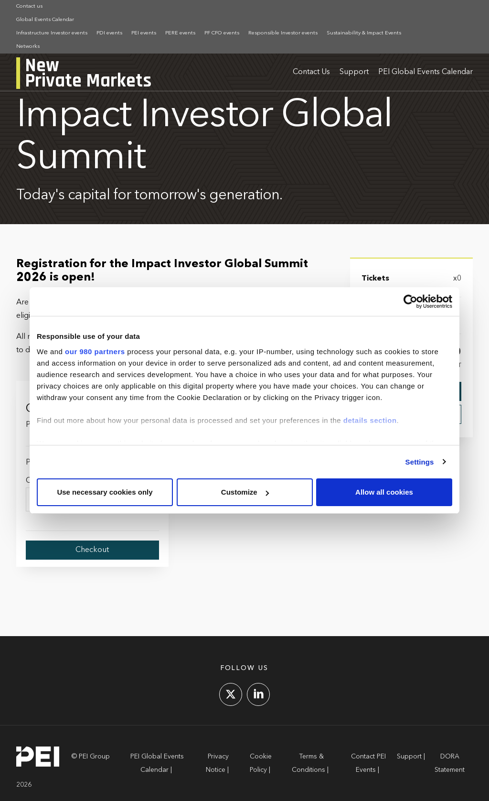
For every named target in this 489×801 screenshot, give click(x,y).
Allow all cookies (384, 492)
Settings (419, 462)
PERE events (180, 33)
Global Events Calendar (45, 19)
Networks (28, 46)
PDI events (109, 33)
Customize (245, 492)
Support (354, 72)
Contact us (29, 6)
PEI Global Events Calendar (425, 72)
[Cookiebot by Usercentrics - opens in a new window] (410, 301)
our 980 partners (95, 351)
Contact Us (311, 72)
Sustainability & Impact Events (364, 33)
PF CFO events (221, 33)
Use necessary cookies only (104, 492)
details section (370, 420)
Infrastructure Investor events (51, 33)
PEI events (143, 33)
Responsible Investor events (283, 33)
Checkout (92, 550)
